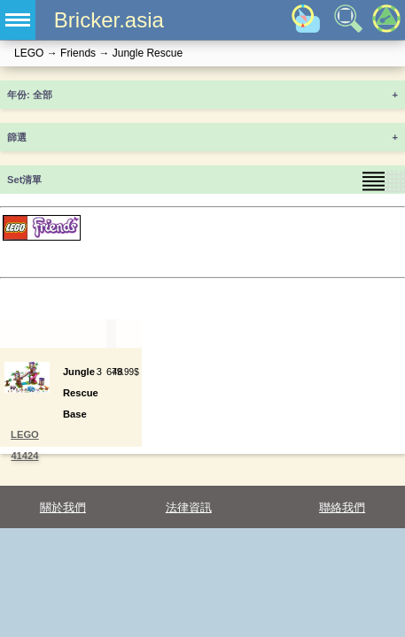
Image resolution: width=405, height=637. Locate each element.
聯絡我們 (342, 507)
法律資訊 (189, 507)
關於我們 (63, 507)
